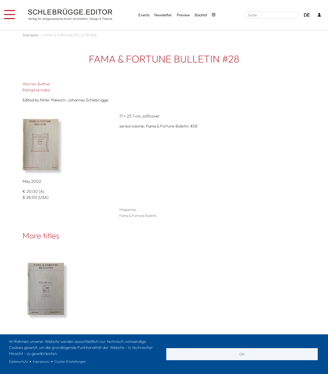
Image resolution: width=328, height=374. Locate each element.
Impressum (41, 361)
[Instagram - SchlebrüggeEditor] (214, 15)
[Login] (319, 15)
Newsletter (163, 15)
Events (143, 15)
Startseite (30, 35)
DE (306, 15)
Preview (183, 15)
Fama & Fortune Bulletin (138, 215)
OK (241, 354)
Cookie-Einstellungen (70, 361)
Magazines (127, 209)
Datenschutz (18, 361)
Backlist (201, 15)
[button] (67, 144)
